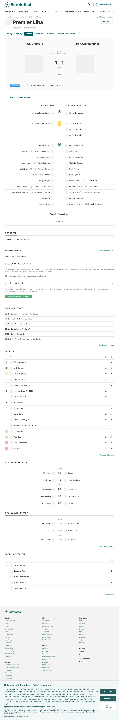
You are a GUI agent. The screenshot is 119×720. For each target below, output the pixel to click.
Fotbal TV (82, 661)
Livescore (89, 12)
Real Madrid (46, 640)
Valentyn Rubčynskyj (42, 192)
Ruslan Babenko (44, 163)
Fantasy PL (8, 673)
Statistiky (39, 34)
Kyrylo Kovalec (77, 113)
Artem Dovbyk (39, 113)
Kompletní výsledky (106, 547)
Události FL (8, 675)
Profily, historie (46, 664)
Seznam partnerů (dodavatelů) (16, 716)
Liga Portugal (9, 640)
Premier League (10, 620)
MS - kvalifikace (10, 653)
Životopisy (45, 662)
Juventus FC (46, 631)
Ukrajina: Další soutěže (68, 34)
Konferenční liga (10, 651)
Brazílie (81, 642)
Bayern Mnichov (47, 634)
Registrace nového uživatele (18, 296)
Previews (45, 651)
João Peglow (25, 169)
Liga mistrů (8, 645)
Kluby (46, 12)
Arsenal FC (45, 620)
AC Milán (45, 629)
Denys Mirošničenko (76, 157)
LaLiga (7, 623)
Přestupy (23, 12)
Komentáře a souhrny (48, 654)
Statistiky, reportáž (23, 97)
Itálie (80, 631)
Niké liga (7, 637)
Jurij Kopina (73, 192)
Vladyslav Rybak (43, 145)
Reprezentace (73, 12)
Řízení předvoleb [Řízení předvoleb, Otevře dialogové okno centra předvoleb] (108, 707)
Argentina (82, 640)
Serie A (7, 626)
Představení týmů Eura (12, 664)
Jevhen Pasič (21, 187)
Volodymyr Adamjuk (42, 151)
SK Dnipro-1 (35, 43)
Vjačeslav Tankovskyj (18, 192)
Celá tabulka (109, 595)
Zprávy (9, 34)
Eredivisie (8, 642)
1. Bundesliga (9, 629)
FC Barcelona (46, 637)
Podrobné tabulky (107, 455)
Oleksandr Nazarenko (42, 123)
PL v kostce (8, 670)
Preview (10, 97)
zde (36, 291)
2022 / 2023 (107, 22)
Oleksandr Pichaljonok (41, 175)
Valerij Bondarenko (96, 204)
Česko (81, 620)
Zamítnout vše (108, 698)
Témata (7, 662)
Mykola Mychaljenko (76, 198)
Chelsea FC (46, 623)
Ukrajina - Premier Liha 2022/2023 (24, 17)
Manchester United (48, 626)
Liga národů (8, 656)
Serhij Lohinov (74, 151)
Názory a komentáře (48, 656)
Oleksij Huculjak (44, 181)
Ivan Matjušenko (94, 192)
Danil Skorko (76, 123)
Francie (81, 629)
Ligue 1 (7, 631)
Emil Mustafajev (93, 186)
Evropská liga (9, 648)
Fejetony (45, 659)
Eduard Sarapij (44, 198)
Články (44, 645)
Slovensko (82, 623)
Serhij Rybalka (77, 135)
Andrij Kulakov (93, 180)
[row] (59, 362)
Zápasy (35, 12)
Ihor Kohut (26, 163)
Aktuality (45, 648)
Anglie (81, 626)
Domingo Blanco (44, 169)
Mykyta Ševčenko (76, 145)
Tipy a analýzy (46, 670)
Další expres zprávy (106, 345)
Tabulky (19, 34)
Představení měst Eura (12, 667)
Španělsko (82, 637)
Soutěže (10, 12)
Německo (82, 634)
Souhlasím (108, 692)
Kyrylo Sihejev (74, 204)
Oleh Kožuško (77, 129)
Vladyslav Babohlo (76, 163)
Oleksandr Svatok (43, 157)
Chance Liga (9, 634)
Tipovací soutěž (106, 12)
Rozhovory (45, 667)
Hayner (24, 151)
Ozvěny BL (8, 678)
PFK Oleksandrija (87, 43)
